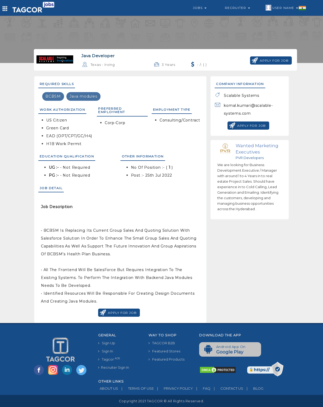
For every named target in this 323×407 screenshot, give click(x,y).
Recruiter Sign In (113, 367)
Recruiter (237, 8)
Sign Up (106, 343)
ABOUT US (108, 388)
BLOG (253, 388)
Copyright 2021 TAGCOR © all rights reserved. (161, 401)
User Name (286, 8)
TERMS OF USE (136, 388)
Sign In (105, 351)
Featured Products (166, 359)
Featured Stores (164, 351)
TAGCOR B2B (162, 343)
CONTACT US (226, 388)
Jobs (199, 8)
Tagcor (109, 359)
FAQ (201, 388)
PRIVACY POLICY (173, 388)
